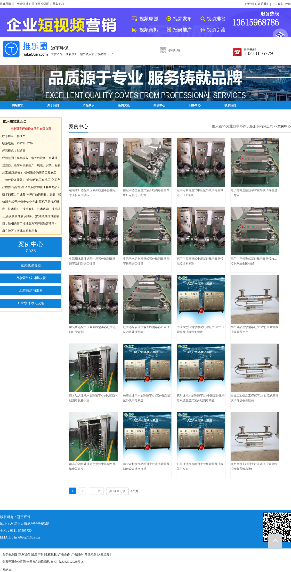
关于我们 (250, 4)
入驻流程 (103, 554)
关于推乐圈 (9, 554)
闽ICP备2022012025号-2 (67, 562)
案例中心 (159, 105)
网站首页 (18, 105)
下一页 (96, 491)
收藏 (288, 4)
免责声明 (37, 554)
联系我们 (263, 4)
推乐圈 (217, 126)
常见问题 (90, 554)
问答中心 (195, 105)
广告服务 (277, 4)
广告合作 (64, 554)
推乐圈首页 (7, 4)
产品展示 (88, 105)
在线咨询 (6, 570)
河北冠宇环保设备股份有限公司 (250, 126)
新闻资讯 (124, 105)
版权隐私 (51, 554)
